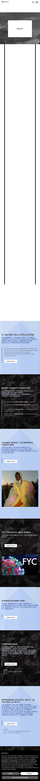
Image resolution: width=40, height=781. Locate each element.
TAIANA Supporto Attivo (15, 671)
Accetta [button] (29, 773)
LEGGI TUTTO (10, 361)
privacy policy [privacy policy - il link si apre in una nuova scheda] (13, 757)
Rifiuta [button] (11, 773)
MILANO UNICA (19, 409)
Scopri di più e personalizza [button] (20, 777)
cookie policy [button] (33, 761)
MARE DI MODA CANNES (21, 402)
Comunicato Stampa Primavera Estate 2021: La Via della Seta (19, 732)
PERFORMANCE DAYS (20, 405)
